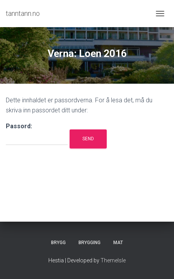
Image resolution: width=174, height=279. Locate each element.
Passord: (37, 133)
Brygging (89, 242)
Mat (118, 242)
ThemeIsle (113, 260)
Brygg (58, 242)
